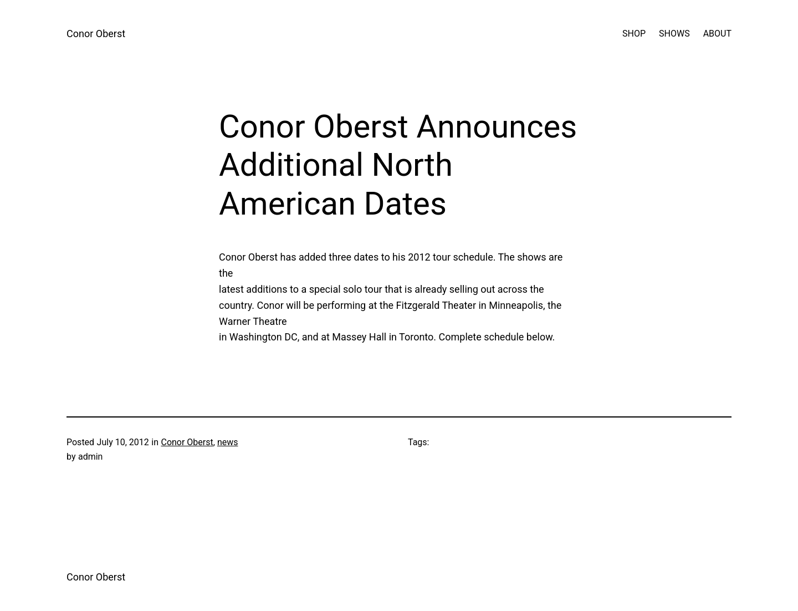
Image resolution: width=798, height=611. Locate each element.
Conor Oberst (95, 33)
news (227, 442)
